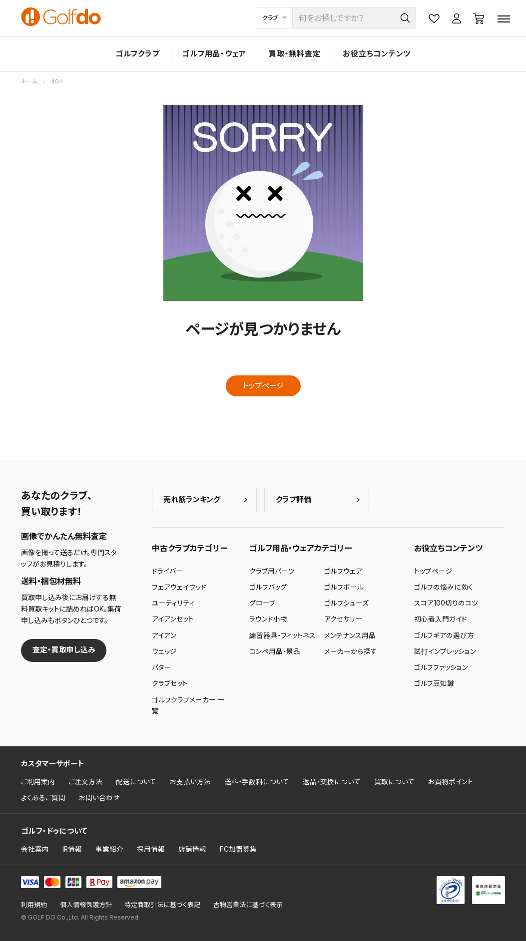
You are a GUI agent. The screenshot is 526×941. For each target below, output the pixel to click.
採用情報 (151, 849)
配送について (136, 782)
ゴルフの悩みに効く (443, 587)
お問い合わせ (99, 798)
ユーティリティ (173, 603)
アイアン (164, 635)
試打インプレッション (445, 651)
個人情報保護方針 (86, 905)
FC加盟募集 (238, 849)
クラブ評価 (293, 499)
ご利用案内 (38, 782)
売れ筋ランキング (191, 499)
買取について (394, 782)
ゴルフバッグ (268, 587)
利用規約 (34, 905)
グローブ (262, 603)
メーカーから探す (350, 651)
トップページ (263, 385)
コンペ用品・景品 (274, 651)
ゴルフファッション (441, 667)
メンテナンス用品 (350, 635)
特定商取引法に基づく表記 (162, 905)
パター (161, 667)
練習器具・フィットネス (282, 635)
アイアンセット (173, 619)
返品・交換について (332, 782)
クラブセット (170, 683)
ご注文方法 (85, 782)
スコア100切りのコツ (446, 603)
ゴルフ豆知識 (434, 683)
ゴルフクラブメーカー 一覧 (188, 705)
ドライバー (167, 571)
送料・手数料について (256, 782)
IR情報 (72, 849)
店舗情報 (192, 849)
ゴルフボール (344, 587)
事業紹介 (109, 849)
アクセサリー (343, 619)
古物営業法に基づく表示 (248, 905)
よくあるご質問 (43, 798)
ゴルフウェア (343, 571)
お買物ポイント (450, 782)
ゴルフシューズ (346, 603)
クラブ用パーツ (272, 571)
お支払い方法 (190, 782)
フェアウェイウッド (179, 587)
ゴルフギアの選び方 (444, 635)
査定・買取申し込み (63, 649)
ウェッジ (164, 651)
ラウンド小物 (268, 619)
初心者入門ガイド (440, 619)
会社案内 (35, 849)
